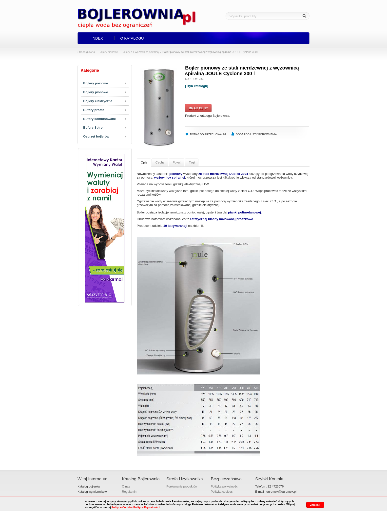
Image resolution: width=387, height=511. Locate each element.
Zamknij (315, 504)
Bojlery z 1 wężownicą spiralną (140, 52)
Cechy (160, 162)
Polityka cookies (222, 491)
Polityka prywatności (224, 486)
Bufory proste (93, 110)
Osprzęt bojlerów (96, 136)
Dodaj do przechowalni (208, 134)
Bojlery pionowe (108, 52)
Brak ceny (198, 108)
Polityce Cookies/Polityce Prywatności (136, 507)
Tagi (192, 162)
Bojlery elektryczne (98, 101)
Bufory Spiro (93, 127)
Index (97, 38)
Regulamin (129, 491)
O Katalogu (132, 38)
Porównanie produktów (181, 486)
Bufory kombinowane (99, 119)
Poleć (177, 162)
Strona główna (86, 52)
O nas (126, 486)
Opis (144, 162)
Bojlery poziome (95, 83)
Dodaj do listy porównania (256, 134)
